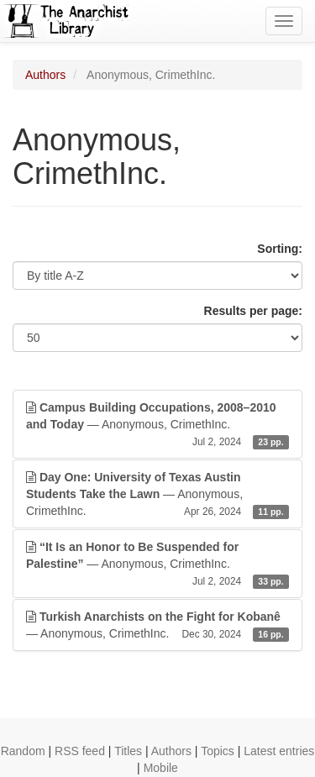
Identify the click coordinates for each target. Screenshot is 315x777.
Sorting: (279, 248)
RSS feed (80, 751)
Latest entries (279, 751)
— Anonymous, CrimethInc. (157, 425)
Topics (217, 751)
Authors (45, 74)
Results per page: (253, 311)
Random (23, 751)
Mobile (161, 767)
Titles (128, 751)
